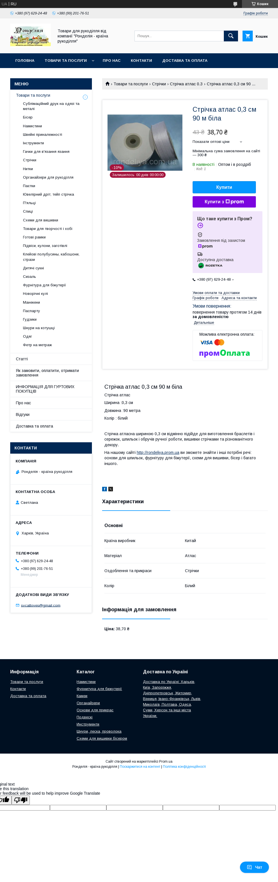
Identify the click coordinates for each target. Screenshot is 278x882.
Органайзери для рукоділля (48, 177)
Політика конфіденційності (184, 767)
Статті (22, 359)
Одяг (27, 336)
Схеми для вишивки (40, 220)
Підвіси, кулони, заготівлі (45, 246)
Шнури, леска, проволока (99, 731)
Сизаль (29, 276)
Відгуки (23, 414)
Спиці (28, 211)
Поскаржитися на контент (140, 767)
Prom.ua (165, 761)
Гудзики (30, 319)
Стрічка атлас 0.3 (186, 84)
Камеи (82, 696)
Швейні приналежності (42, 134)
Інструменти (33, 143)
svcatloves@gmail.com (40, 605)
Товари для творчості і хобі (47, 229)
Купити (224, 187)
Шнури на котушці (39, 328)
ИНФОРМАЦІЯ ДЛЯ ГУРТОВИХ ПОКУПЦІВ (45, 389)
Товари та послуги (66, 60)
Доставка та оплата (184, 60)
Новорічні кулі (35, 293)
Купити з (224, 201)
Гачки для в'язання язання (46, 151)
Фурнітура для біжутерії (44, 285)
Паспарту (31, 311)
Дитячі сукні (33, 268)
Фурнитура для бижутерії (99, 689)
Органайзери (88, 703)
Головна (24, 60)
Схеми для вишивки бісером (102, 738)
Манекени (31, 302)
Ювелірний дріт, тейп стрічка (48, 194)
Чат (254, 867)
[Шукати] (231, 36)
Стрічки (159, 84)
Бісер (28, 117)
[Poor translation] (21, 800)
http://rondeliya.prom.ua (158, 452)
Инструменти (88, 724)
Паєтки (29, 186)
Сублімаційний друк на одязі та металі (51, 106)
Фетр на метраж (37, 345)
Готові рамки (34, 237)
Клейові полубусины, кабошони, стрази (51, 256)
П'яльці (29, 203)
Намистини (32, 126)
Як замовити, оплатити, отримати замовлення (47, 372)
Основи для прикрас (95, 710)
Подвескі (84, 717)
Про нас (112, 60)
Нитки (28, 169)
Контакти (141, 60)
